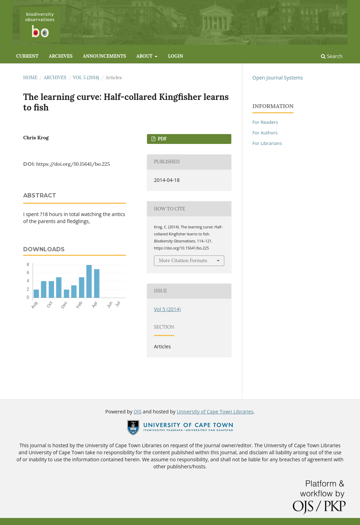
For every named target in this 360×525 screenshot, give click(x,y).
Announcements (104, 56)
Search (331, 56)
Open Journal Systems (277, 77)
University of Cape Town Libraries (215, 411)
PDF (161, 139)
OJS (137, 411)
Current (27, 56)
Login (175, 56)
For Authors (264, 132)
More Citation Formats (183, 261)
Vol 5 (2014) (86, 78)
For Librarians (267, 143)
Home (30, 78)
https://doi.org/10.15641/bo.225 (73, 164)
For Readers (265, 122)
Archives (60, 56)
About (145, 56)
